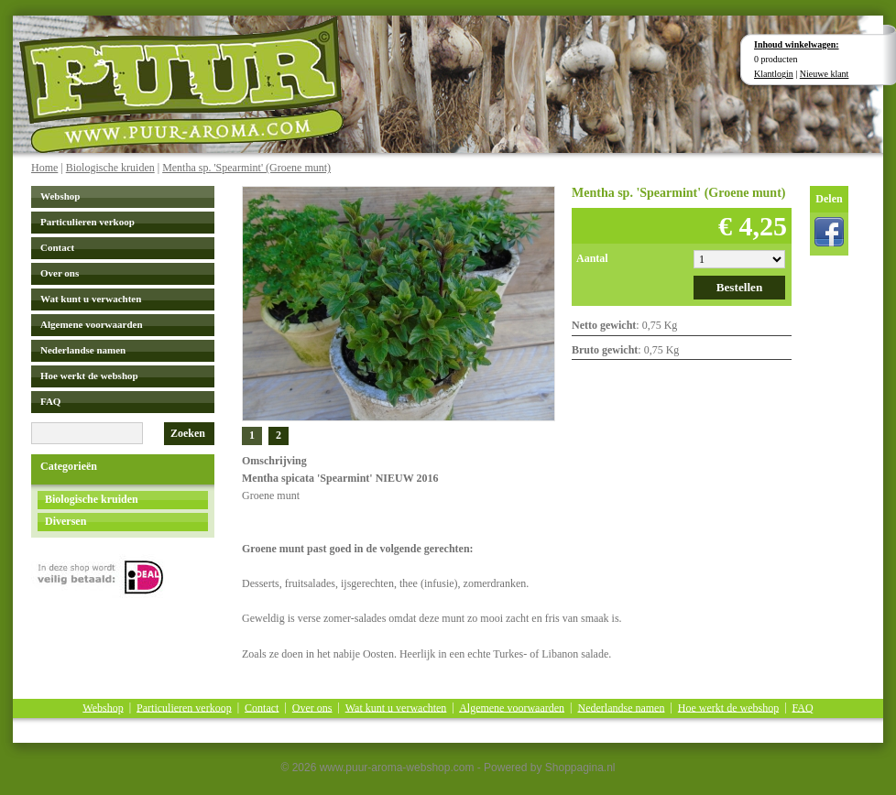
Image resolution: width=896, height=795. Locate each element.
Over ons (59, 272)
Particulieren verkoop (87, 221)
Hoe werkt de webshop (89, 375)
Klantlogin (773, 74)
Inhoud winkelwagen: (796, 44)
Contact (57, 247)
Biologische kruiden (110, 167)
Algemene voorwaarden (91, 324)
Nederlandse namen (83, 349)
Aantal (592, 258)
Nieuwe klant (824, 74)
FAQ (50, 401)
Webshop (60, 196)
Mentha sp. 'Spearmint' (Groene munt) (246, 167)
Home (44, 167)
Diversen (65, 521)
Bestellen (739, 287)
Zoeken (187, 433)
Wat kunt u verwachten (90, 298)
